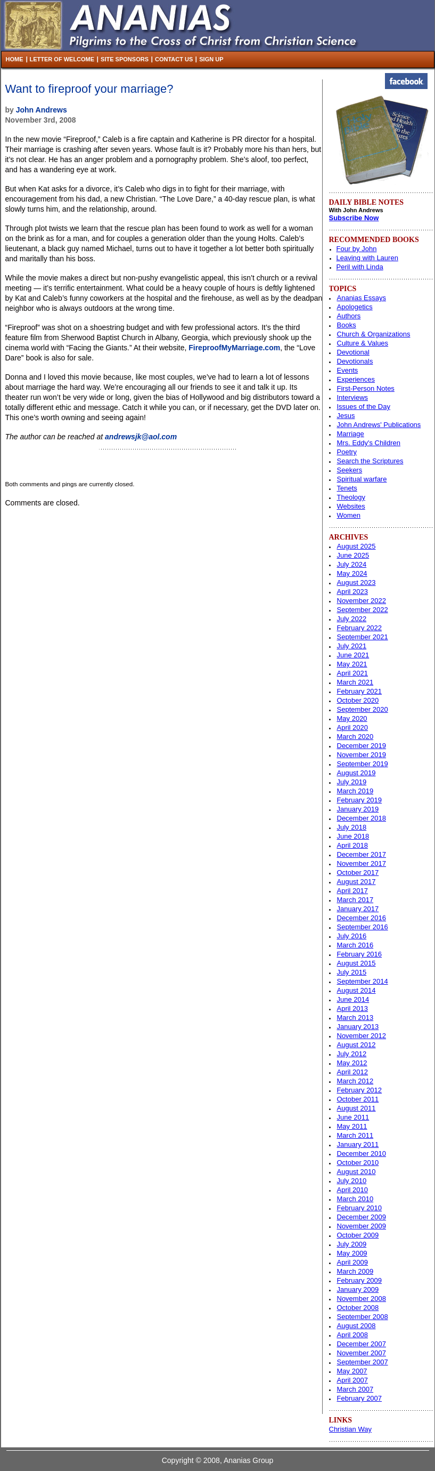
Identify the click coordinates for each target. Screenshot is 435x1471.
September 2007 (362, 1362)
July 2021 (352, 646)
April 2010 (352, 1190)
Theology (351, 497)
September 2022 (362, 610)
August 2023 (356, 582)
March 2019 (355, 791)
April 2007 (352, 1380)
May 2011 (352, 1126)
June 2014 (353, 999)
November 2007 (362, 1353)
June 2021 (353, 655)
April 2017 (352, 891)
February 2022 (359, 628)
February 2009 (359, 1280)
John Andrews (41, 110)
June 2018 (353, 836)
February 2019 (359, 800)
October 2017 (358, 873)
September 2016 (362, 927)
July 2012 (352, 1054)
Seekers (350, 470)
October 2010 (358, 1163)
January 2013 (358, 1027)
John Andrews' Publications (379, 425)
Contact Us (174, 59)
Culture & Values (363, 343)
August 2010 (356, 1172)
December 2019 (362, 746)
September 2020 (362, 709)
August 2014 (356, 990)
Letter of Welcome (62, 59)
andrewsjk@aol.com (141, 436)
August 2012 (356, 1045)
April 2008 (352, 1335)
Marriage (350, 434)
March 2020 (355, 737)
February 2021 (359, 691)
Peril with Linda (359, 267)
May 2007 (352, 1371)
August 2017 (356, 882)
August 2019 (356, 773)
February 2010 (359, 1208)
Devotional (353, 352)
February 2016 (359, 954)
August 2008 (356, 1326)
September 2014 (362, 981)
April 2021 (352, 673)
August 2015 (356, 963)
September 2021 (362, 637)
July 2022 (352, 619)
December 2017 (362, 854)
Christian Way (350, 1429)
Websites (351, 506)
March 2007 (355, 1389)
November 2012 (362, 1036)
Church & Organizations (374, 334)
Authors (349, 316)
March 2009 (355, 1271)
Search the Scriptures (370, 461)
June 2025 (353, 555)
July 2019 (352, 782)
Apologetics (355, 307)
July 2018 (352, 827)
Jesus (346, 416)
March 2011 (355, 1135)
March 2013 (355, 1018)
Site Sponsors (125, 59)
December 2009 (362, 1217)
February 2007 (359, 1398)
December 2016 (362, 918)
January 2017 (358, 909)
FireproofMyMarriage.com (234, 347)
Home (14, 59)
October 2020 (358, 700)
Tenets (347, 488)
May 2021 (352, 664)
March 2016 (355, 945)
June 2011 (353, 1117)
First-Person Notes (366, 388)
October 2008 (358, 1308)
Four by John (356, 249)
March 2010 (355, 1199)
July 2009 (352, 1244)
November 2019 (362, 755)
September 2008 (362, 1317)
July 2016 (352, 936)
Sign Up (211, 59)
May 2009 (352, 1253)
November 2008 (362, 1299)
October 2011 (358, 1099)
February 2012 (359, 1090)
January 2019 (358, 809)
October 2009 (358, 1235)
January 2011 (358, 1144)
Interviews (352, 397)
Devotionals (355, 361)
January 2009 (358, 1289)
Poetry (347, 452)
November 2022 (362, 601)
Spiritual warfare (362, 479)
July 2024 (352, 564)
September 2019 (362, 764)
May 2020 (352, 718)
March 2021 (355, 682)
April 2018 (352, 845)
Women (349, 515)
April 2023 (352, 592)
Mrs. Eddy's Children (369, 443)
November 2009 (362, 1226)
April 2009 (352, 1262)
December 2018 (362, 818)
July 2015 (352, 972)
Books (346, 325)
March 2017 (355, 900)
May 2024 (352, 573)
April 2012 (352, 1072)
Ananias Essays (362, 298)
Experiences (356, 379)
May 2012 (352, 1063)
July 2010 (352, 1181)
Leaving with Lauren (367, 258)
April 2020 (352, 728)
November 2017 (362, 863)
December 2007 (362, 1344)
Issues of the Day (363, 407)
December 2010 (362, 1153)
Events (347, 370)
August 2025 (356, 546)
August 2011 (356, 1108)
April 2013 (352, 1008)
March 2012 (355, 1081)
